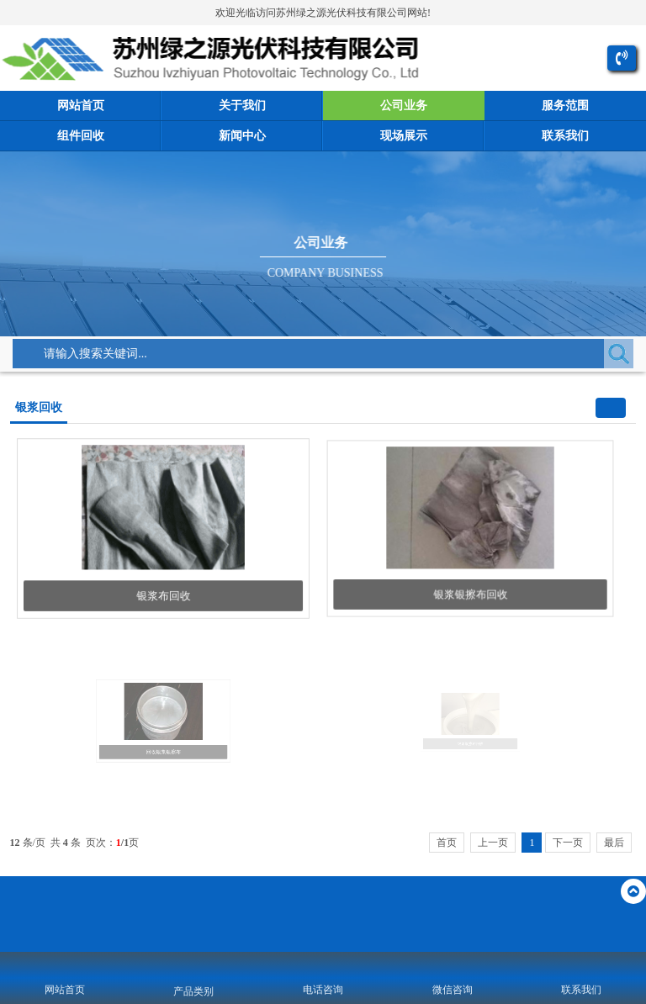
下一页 (568, 842)
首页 (447, 842)
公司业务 (403, 105)
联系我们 (565, 135)
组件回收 (80, 135)
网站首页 (80, 105)
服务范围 (565, 105)
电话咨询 (323, 990)
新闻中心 (242, 135)
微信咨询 (452, 990)
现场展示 (403, 135)
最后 (614, 842)
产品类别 (193, 991)
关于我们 (242, 105)
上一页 (493, 842)
